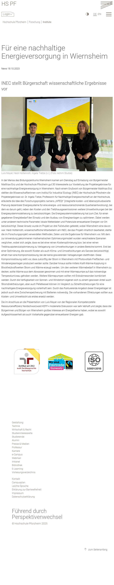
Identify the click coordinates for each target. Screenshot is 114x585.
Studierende (18, 436)
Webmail (16, 458)
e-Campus (17, 454)
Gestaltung (17, 422)
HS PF (8, 4)
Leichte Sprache (20, 486)
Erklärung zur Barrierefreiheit (26, 489)
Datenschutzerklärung (23, 496)
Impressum (18, 493)
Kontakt (16, 478)
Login (6, 14)
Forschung (34, 22)
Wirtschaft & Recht (21, 429)
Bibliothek (17, 465)
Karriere (16, 451)
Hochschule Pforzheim (14, 22)
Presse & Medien (20, 443)
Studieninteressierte (22, 433)
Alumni (15, 440)
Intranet (16, 461)
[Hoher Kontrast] (87, 14)
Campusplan (18, 482)
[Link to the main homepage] (107, 5)
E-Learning (17, 468)
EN (99, 14)
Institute (47, 22)
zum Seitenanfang (97, 549)
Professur (17, 447)
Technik (16, 426)
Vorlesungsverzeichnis (23, 472)
